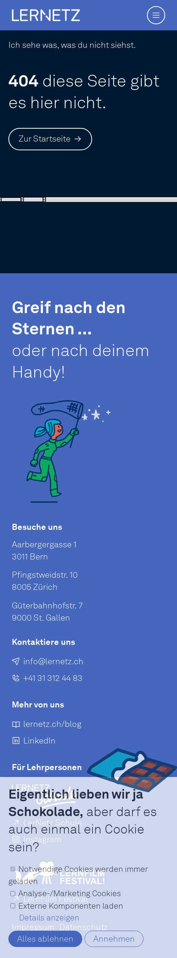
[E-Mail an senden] (47, 662)
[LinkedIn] (34, 742)
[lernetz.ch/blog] (46, 725)
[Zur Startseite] (50, 139)
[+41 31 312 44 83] (47, 679)
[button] (156, 15)
